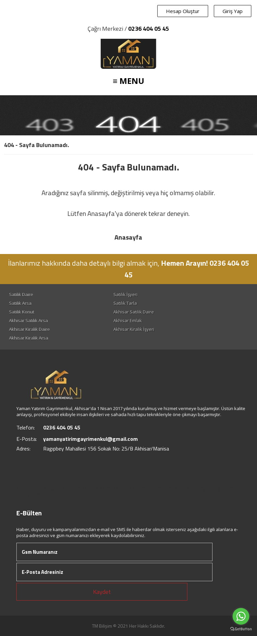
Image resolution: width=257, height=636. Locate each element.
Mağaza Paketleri (63, 487)
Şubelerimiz (231, 487)
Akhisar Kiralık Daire (29, 329)
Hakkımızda (29, 487)
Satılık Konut (21, 312)
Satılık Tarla (125, 303)
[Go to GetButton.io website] (241, 629)
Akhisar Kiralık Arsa (28, 338)
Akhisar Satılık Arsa (28, 320)
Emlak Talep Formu (106, 487)
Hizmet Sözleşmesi (152, 487)
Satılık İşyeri (125, 294)
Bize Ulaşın (28, 494)
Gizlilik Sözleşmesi (195, 487)
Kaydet (102, 591)
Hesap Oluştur (182, 11)
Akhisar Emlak (127, 320)
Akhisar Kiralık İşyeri (133, 329)
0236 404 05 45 (148, 28)
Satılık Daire (21, 294)
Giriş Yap (233, 11)
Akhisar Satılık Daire (133, 312)
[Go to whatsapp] (241, 616)
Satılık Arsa (20, 303)
